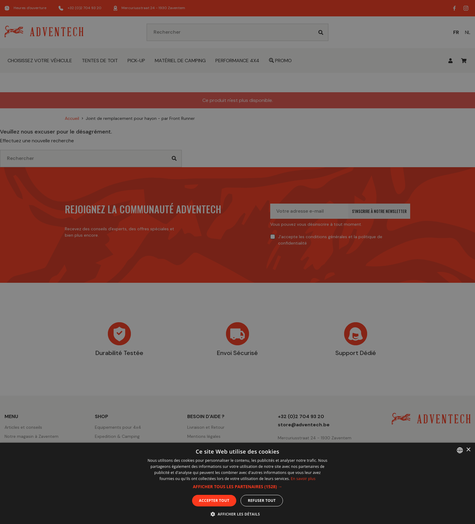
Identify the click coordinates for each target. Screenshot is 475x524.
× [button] (468, 450)
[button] (237, 486)
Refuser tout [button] (262, 500)
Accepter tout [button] (214, 500)
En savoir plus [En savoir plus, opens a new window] (303, 478)
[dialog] (237, 262)
